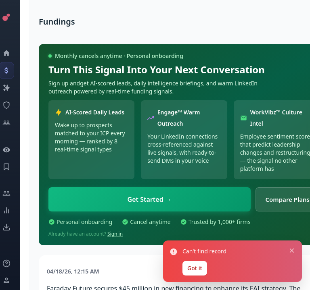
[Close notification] (292, 250)
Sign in (115, 233)
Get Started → (150, 199)
